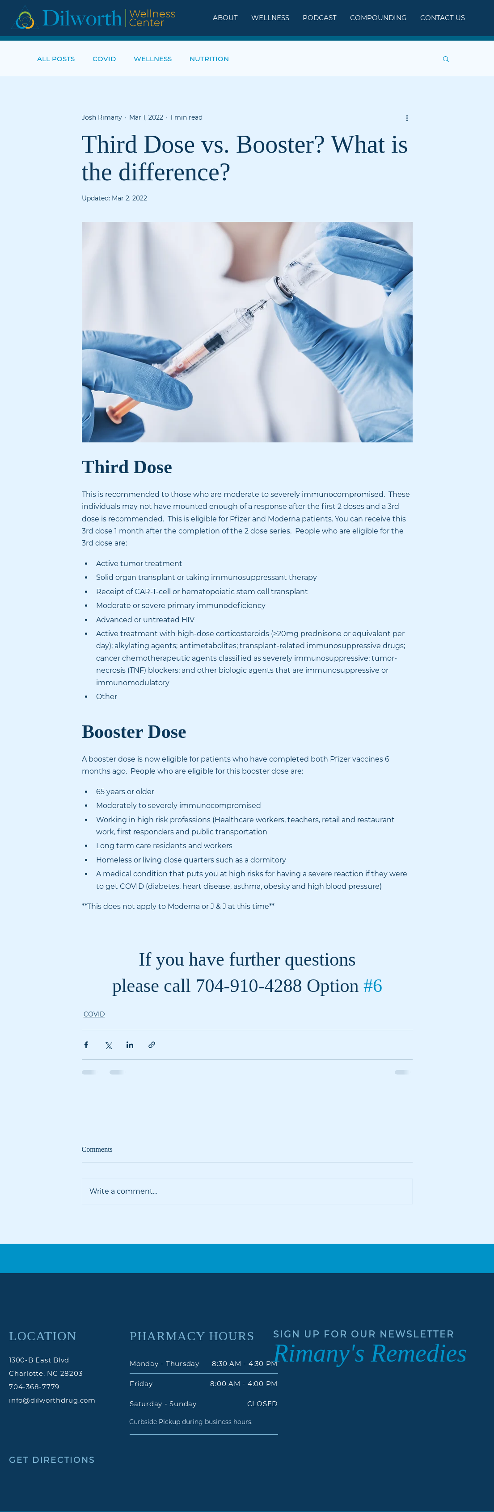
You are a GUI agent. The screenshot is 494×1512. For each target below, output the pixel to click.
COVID (104, 58)
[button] (446, 58)
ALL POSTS (56, 58)
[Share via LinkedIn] (130, 1045)
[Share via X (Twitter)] (108, 1045)
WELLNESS (153, 58)
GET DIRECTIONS (52, 1460)
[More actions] (407, 117)
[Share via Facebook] (86, 1045)
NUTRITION (209, 58)
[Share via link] (152, 1045)
